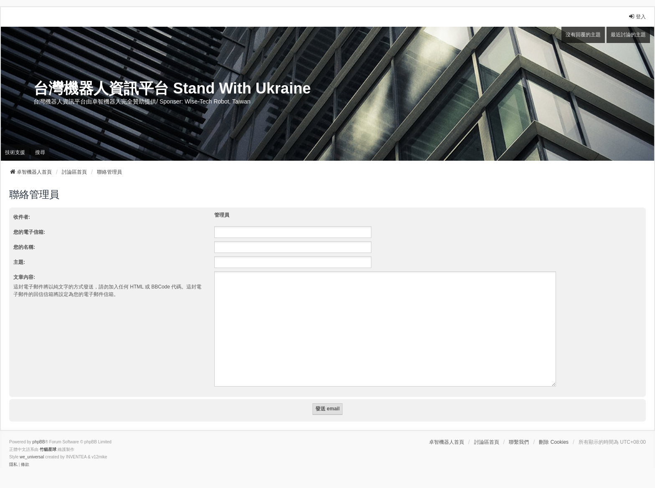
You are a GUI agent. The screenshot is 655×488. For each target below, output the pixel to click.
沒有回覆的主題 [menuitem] (583, 35)
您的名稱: (24, 247)
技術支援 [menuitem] (15, 152)
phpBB (39, 432)
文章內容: (24, 277)
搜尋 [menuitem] (40, 152)
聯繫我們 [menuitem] (519, 432)
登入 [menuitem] (637, 16)
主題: (19, 262)
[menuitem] (13, 454)
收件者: (21, 217)
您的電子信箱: (29, 232)
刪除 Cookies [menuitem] (554, 432)
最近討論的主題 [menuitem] (628, 35)
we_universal (32, 447)
